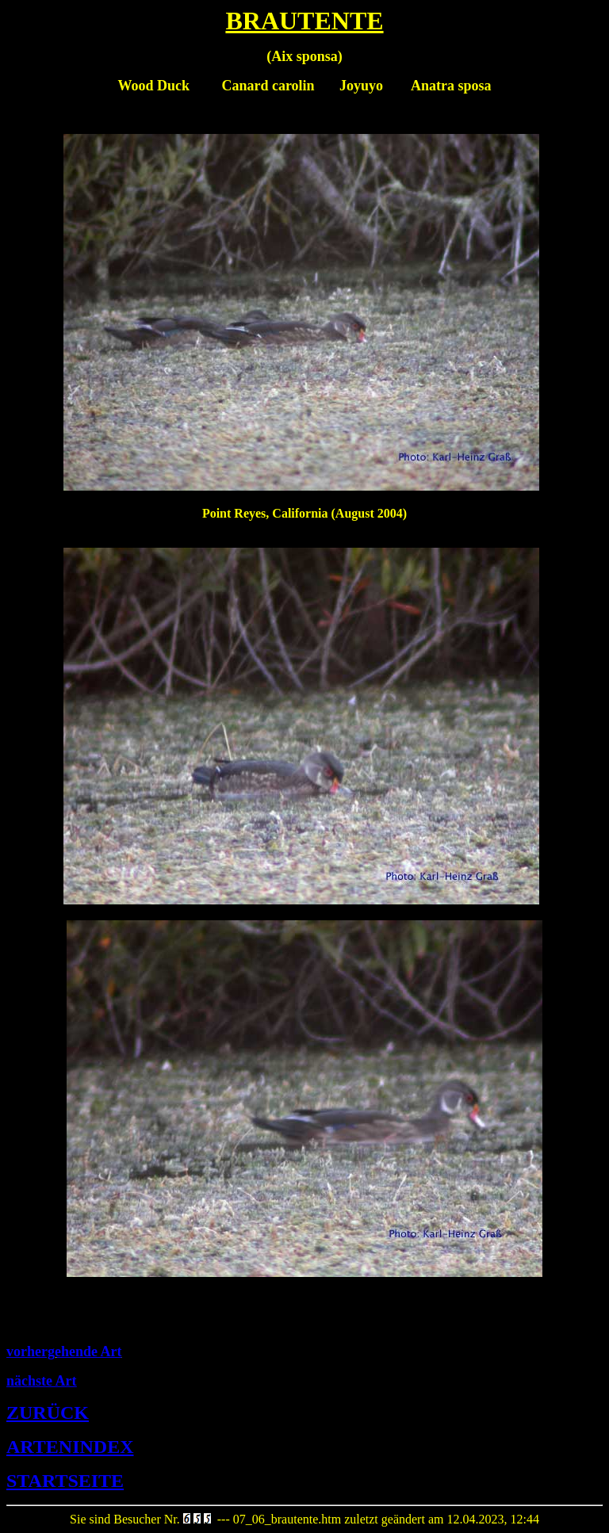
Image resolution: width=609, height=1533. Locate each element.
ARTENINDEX (70, 1446)
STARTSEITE (65, 1480)
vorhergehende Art (63, 1351)
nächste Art (41, 1381)
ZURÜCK (47, 1412)
